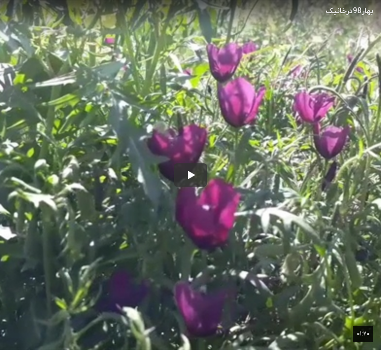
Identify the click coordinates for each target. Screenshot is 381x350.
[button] (190, 175)
